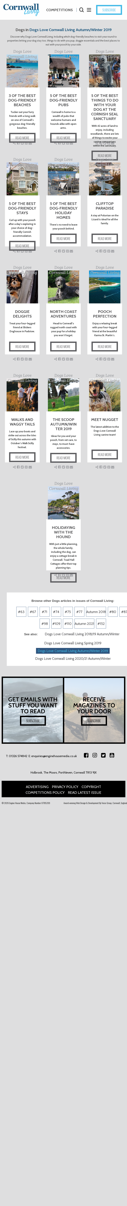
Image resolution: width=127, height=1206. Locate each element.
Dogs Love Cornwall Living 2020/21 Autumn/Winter (73, 659)
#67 (33, 612)
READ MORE (22, 137)
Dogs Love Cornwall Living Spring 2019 (72, 643)
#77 (79, 612)
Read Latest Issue (84, 792)
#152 (101, 624)
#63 (21, 612)
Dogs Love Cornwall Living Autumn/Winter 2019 (70, 29)
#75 (68, 612)
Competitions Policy (45, 792)
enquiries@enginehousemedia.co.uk (54, 756)
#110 (68, 624)
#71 (44, 612)
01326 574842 (18, 756)
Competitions (59, 9)
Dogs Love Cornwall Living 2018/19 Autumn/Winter (82, 634)
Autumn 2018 (96, 612)
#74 (56, 612)
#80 (112, 612)
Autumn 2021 (84, 624)
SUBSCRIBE (111, 9)
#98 (44, 624)
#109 (56, 624)
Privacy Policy (65, 787)
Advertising (37, 787)
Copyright (91, 787)
